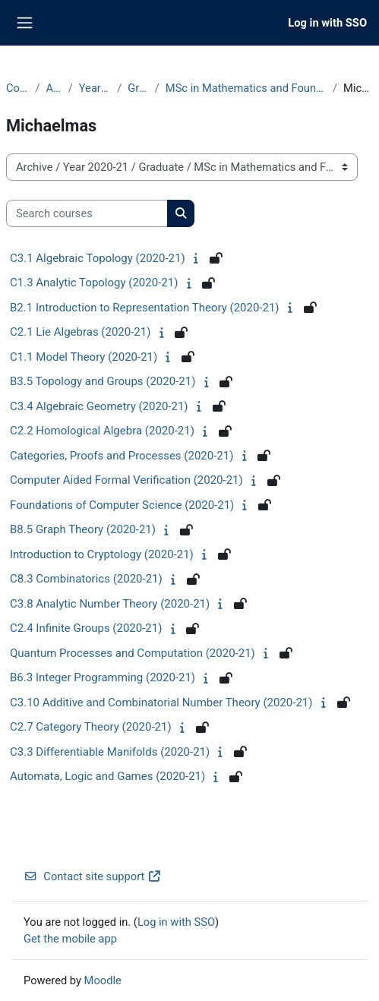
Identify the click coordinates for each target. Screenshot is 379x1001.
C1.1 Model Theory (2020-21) (83, 357)
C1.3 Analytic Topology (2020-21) (94, 282)
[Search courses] (87, 213)
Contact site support (93, 876)
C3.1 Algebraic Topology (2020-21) (97, 258)
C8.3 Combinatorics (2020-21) (86, 579)
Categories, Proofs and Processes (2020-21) (121, 456)
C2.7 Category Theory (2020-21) (91, 727)
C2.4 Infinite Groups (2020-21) (86, 628)
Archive (54, 88)
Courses (17, 88)
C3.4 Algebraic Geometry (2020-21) (99, 406)
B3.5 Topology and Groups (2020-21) (102, 381)
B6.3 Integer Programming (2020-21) (102, 677)
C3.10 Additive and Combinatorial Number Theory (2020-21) (161, 702)
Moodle (103, 980)
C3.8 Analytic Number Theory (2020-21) (110, 604)
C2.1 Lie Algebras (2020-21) (80, 332)
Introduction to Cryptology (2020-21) (102, 554)
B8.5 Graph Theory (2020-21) (83, 529)
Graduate (138, 88)
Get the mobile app (70, 939)
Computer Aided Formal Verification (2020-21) (126, 480)
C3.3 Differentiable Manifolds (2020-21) (110, 752)
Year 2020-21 (95, 88)
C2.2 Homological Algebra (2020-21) (102, 430)
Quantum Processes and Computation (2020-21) (132, 653)
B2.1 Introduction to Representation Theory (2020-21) (145, 307)
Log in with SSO (327, 23)
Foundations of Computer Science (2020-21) (122, 505)
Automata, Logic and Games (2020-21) (107, 776)
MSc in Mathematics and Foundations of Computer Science (246, 88)
